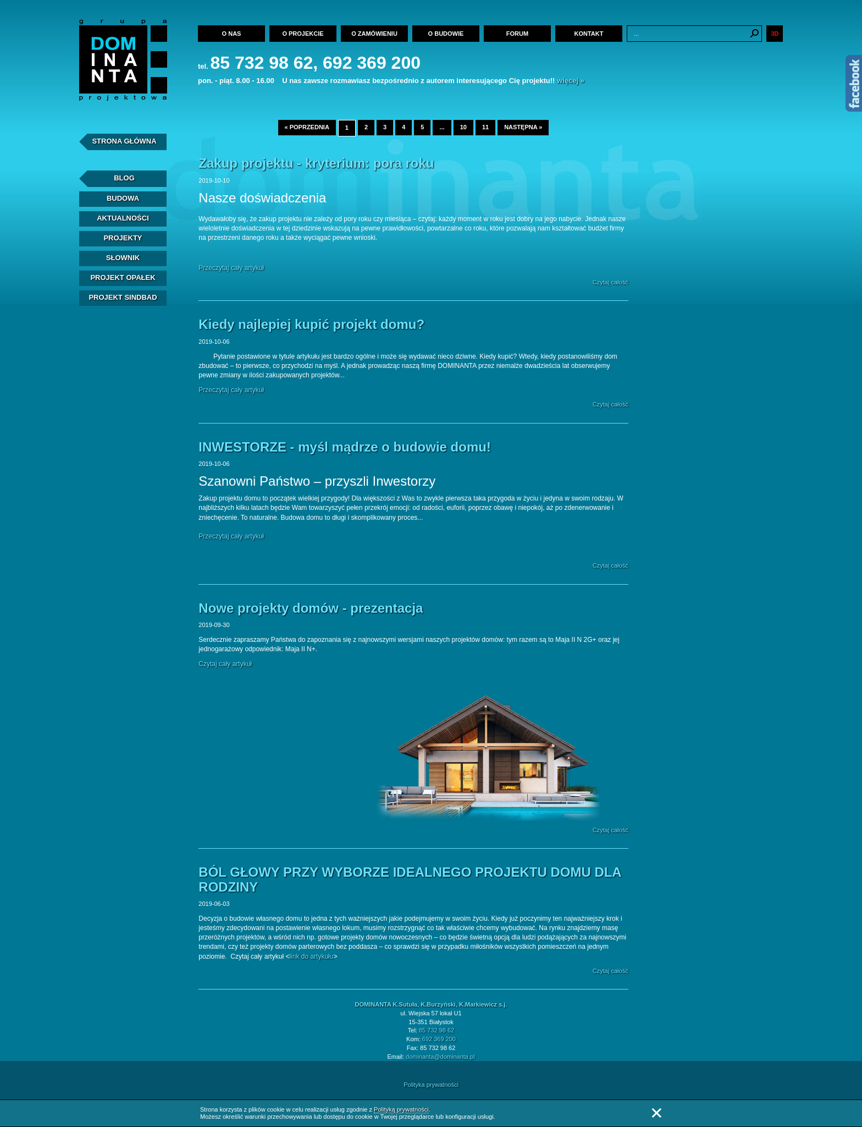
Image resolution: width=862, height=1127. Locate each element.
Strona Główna (124, 141)
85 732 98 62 (436, 1030)
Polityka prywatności (431, 1084)
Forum (517, 33)
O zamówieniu (374, 33)
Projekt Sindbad (123, 297)
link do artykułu (311, 956)
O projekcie (302, 33)
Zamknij (656, 1113)
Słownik (123, 258)
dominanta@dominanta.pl (440, 1056)
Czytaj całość (610, 282)
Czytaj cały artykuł (225, 664)
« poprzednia (307, 127)
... (441, 127)
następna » (523, 127)
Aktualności (123, 218)
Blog (124, 178)
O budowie (446, 33)
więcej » (570, 80)
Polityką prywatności (401, 1109)
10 (463, 127)
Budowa (123, 198)
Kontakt (589, 33)
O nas (231, 33)
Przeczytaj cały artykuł (231, 268)
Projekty (122, 238)
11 (485, 127)
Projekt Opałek (122, 277)
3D (774, 33)
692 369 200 (439, 1039)
